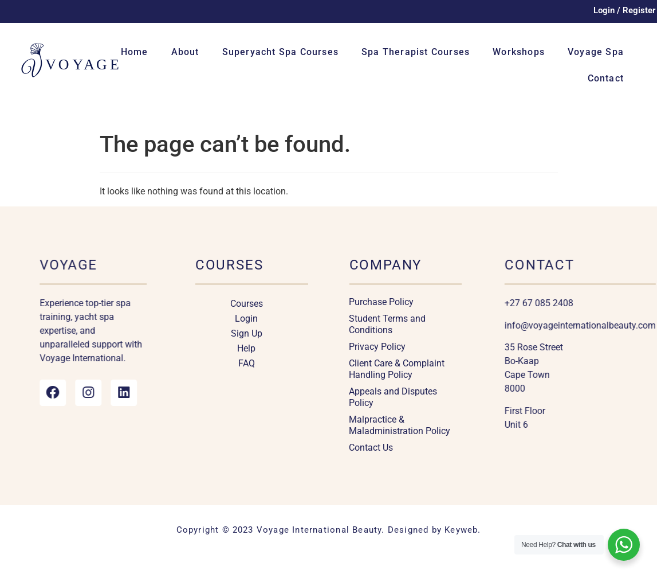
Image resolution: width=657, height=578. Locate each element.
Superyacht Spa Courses (280, 51)
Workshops (519, 51)
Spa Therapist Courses (415, 51)
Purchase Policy (381, 301)
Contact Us (371, 447)
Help (246, 348)
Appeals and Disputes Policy (393, 397)
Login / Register (624, 10)
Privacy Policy (377, 346)
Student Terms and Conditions (387, 324)
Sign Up (246, 333)
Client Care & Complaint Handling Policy (396, 369)
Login (246, 318)
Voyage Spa (596, 51)
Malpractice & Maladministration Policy (399, 425)
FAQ (246, 363)
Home (134, 51)
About (185, 51)
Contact (606, 78)
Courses (246, 303)
